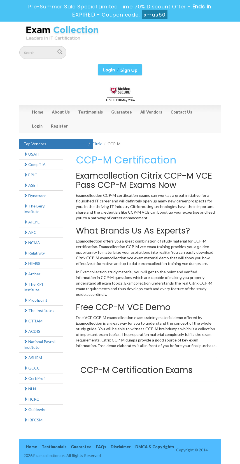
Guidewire (35, 409)
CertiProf (34, 378)
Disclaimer (121, 446)
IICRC (31, 399)
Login (37, 126)
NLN (30, 388)
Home (37, 112)
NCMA (32, 242)
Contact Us (181, 112)
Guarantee (121, 112)
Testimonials (90, 112)
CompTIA (35, 164)
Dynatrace (35, 195)
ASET (31, 185)
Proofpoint (35, 300)
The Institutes (39, 310)
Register (59, 126)
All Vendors (151, 112)
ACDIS (32, 331)
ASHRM (33, 357)
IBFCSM (33, 419)
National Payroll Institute (39, 344)
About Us (61, 112)
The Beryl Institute (34, 209)
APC (30, 232)
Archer (32, 273)
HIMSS (32, 263)
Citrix (97, 143)
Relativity (34, 253)
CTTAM (33, 320)
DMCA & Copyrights (154, 446)
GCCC (32, 368)
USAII (31, 154)
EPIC (30, 174)
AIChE (32, 222)
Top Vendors (35, 143)
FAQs (101, 446)
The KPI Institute (33, 287)
